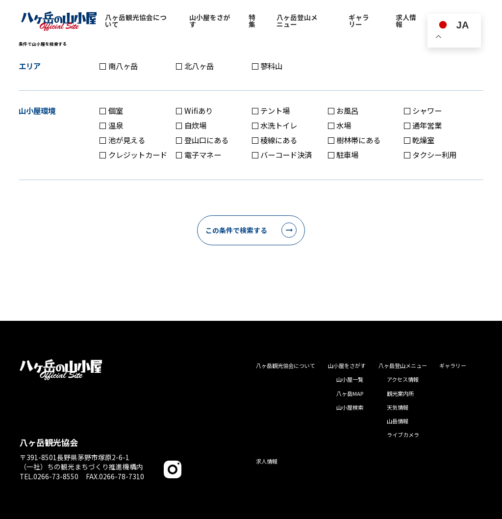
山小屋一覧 (349, 379)
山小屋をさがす (347, 365)
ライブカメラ (403, 435)
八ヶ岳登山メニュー (402, 365)
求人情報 (266, 461)
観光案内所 (400, 393)
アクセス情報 (403, 379)
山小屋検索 (349, 407)
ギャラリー (452, 365)
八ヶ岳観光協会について (285, 365)
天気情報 (397, 407)
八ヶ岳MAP (349, 393)
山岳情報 (397, 421)
